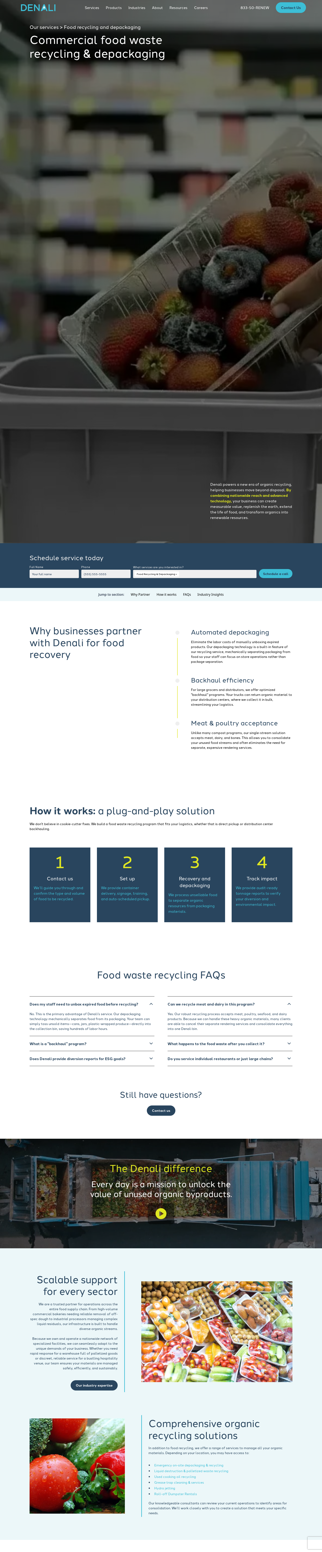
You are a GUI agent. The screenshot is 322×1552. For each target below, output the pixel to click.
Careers (201, 7)
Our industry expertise (94, 1385)
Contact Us (291, 7)
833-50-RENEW (254, 7)
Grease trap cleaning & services (179, 1482)
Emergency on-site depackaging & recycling (188, 1465)
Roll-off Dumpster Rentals (175, 1493)
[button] (92, 7)
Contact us (161, 1110)
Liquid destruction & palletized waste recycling (191, 1470)
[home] (38, 7)
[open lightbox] (161, 1214)
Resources (178, 7)
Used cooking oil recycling (175, 1476)
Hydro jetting (164, 1488)
